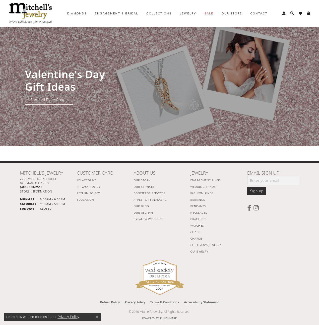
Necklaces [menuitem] (199, 212)
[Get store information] (36, 191)
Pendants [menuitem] (198, 206)
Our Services (144, 187)
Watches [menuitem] (197, 225)
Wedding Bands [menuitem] (203, 187)
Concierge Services (150, 193)
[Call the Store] (31, 187)
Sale (208, 13)
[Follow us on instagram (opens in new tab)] (256, 208)
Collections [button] (159, 13)
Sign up (257, 191)
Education (85, 199)
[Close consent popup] (96, 317)
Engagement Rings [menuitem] (206, 180)
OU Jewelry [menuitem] (199, 251)
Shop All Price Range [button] (49, 99)
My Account (86, 180)
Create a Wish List (148, 219)
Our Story (142, 180)
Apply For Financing (150, 199)
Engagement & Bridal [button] (116, 13)
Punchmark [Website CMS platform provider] (168, 318)
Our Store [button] (232, 13)
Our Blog (141, 206)
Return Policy (88, 193)
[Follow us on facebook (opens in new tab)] (249, 208)
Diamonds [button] (77, 13)
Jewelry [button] (188, 13)
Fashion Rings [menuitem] (202, 193)
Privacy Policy (89, 187)
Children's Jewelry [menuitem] (206, 245)
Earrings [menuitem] (198, 199)
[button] (283, 13)
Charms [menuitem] (197, 238)
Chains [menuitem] (196, 232)
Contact (258, 13)
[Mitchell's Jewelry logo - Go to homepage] (30, 13)
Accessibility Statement (201, 302)
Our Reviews (144, 212)
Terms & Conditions (164, 302)
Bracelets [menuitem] (199, 219)
